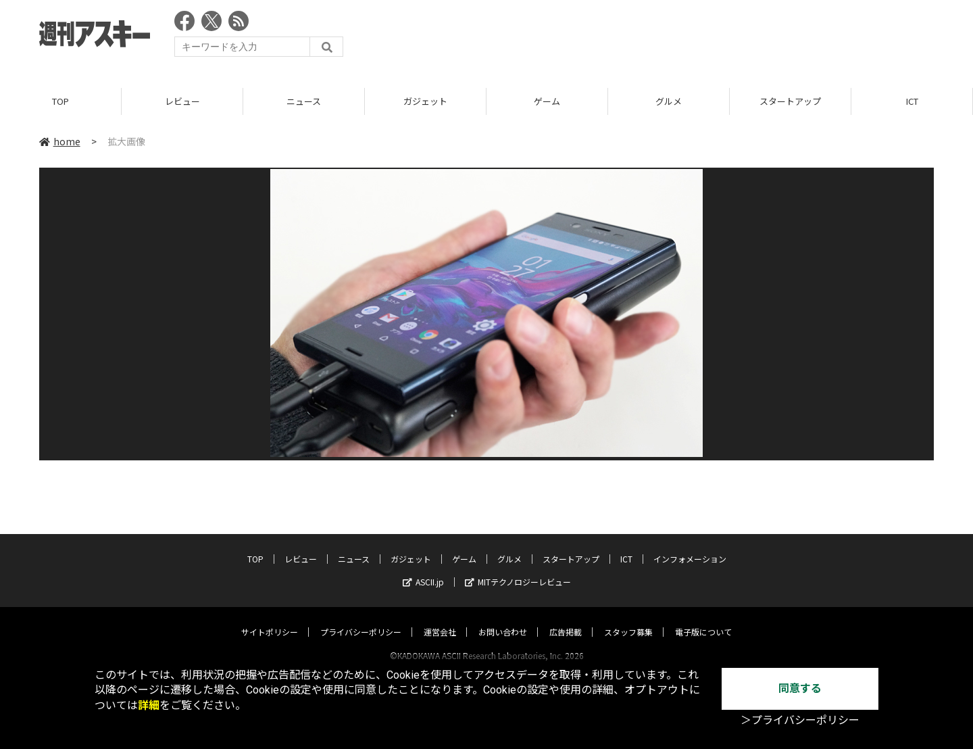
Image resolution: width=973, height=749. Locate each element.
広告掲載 (565, 619)
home (59, 141)
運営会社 (440, 619)
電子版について (703, 619)
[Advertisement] (688, 37)
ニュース (303, 101)
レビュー (182, 101)
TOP (60, 101)
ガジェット (425, 101)
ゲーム (547, 101)
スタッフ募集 (628, 619)
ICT (912, 101)
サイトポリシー (269, 619)
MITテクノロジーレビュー (518, 569)
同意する (800, 688)
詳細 (148, 705)
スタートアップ (790, 101)
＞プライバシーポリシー (800, 720)
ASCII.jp (423, 569)
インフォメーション (689, 546)
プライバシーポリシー (360, 619)
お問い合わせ (502, 619)
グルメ (668, 101)
